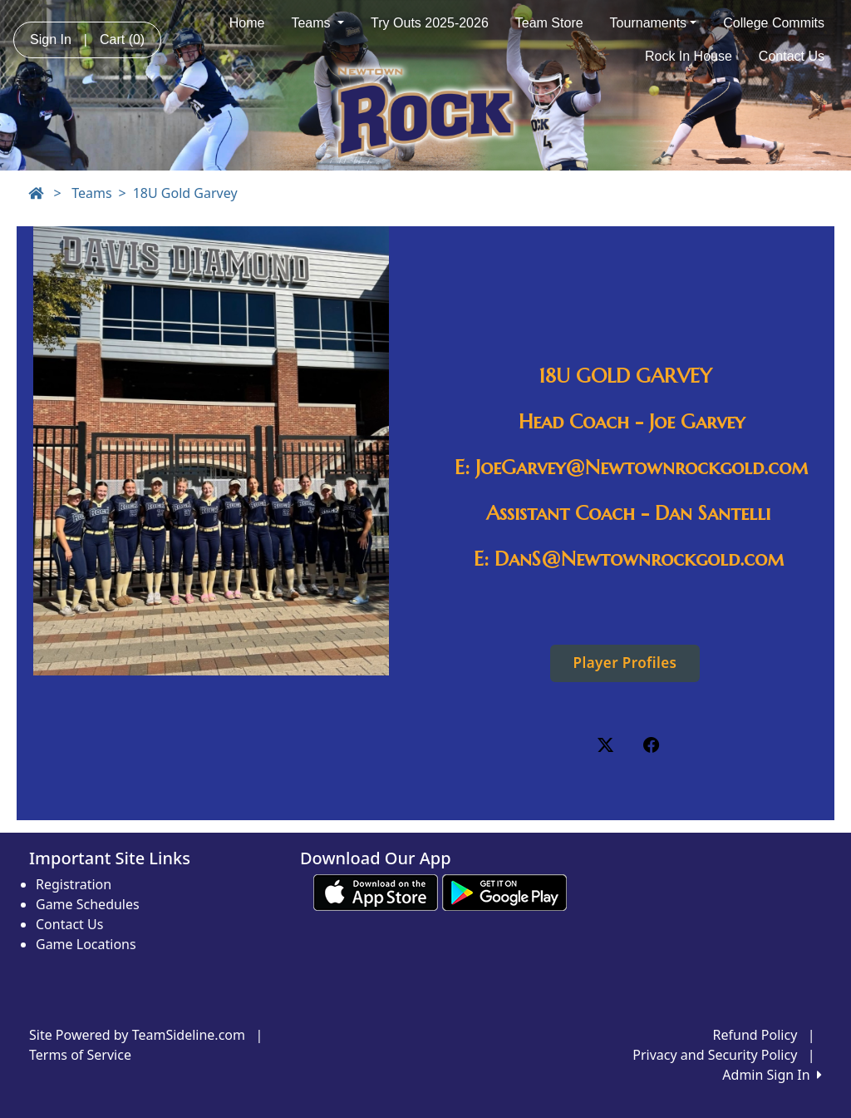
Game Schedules (88, 904)
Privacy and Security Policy (714, 1055)
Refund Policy (755, 1035)
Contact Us (791, 56)
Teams (317, 23)
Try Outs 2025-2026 (430, 23)
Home (247, 23)
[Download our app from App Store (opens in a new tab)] (375, 892)
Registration (73, 884)
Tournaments (653, 23)
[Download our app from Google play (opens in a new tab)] (504, 892)
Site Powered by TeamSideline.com (137, 1035)
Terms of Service (80, 1055)
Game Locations (86, 944)
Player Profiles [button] (625, 662)
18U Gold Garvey (185, 193)
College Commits (773, 23)
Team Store (549, 23)
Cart (122, 39)
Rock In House (688, 56)
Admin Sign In (772, 1075)
